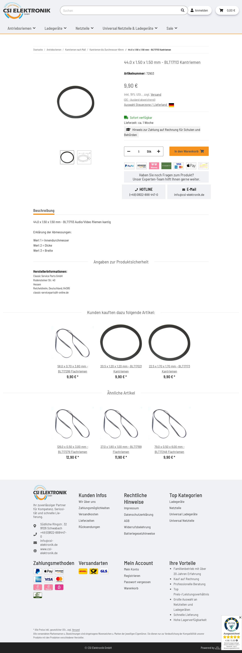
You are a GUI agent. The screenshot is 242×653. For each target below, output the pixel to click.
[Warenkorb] (227, 10)
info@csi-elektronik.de (189, 194)
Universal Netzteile (181, 520)
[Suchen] (119, 10)
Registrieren (132, 575)
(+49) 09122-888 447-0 (144, 194)
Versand (156, 94)
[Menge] (138, 151)
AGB (127, 521)
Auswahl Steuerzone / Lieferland (149, 104)
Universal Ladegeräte (183, 514)
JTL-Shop (221, 647)
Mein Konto (131, 569)
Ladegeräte (176, 501)
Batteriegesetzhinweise (139, 533)
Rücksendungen (89, 527)
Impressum (131, 508)
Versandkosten (88, 514)
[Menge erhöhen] (158, 151)
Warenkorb (131, 588)
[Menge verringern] (128, 151)
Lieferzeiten (86, 520)
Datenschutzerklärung (138, 514)
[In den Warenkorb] (189, 151)
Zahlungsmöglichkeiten (94, 508)
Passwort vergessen (137, 582)
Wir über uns (87, 501)
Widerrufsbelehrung (137, 527)
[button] (199, 10)
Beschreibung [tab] (43, 210)
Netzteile (175, 508)
